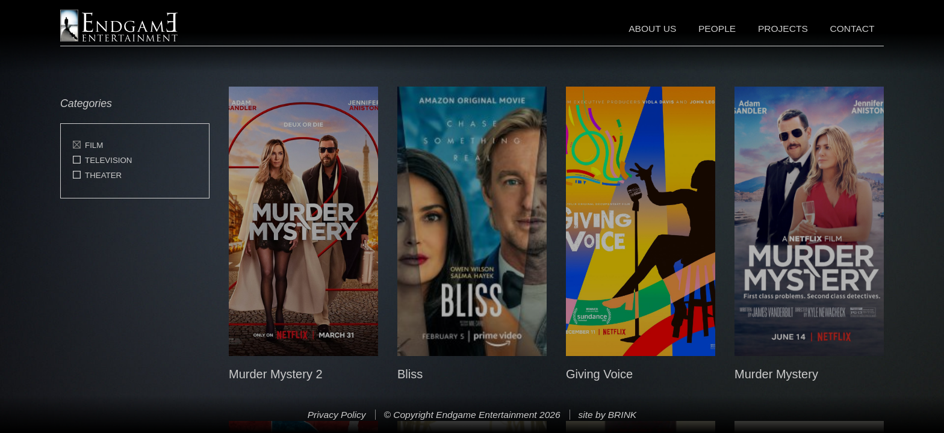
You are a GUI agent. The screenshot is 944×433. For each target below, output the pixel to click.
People (717, 28)
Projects (783, 28)
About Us (652, 28)
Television (108, 160)
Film (94, 145)
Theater (103, 175)
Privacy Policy (337, 415)
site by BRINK (607, 415)
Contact (852, 28)
